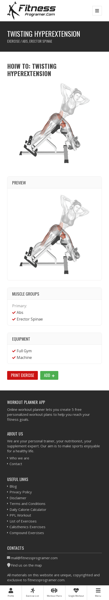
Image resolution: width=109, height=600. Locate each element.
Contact (16, 463)
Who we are (19, 458)
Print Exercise (22, 375)
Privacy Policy (21, 492)
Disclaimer (18, 497)
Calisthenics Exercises (27, 526)
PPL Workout (20, 515)
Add (49, 375)
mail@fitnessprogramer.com (34, 557)
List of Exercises (23, 521)
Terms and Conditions (27, 503)
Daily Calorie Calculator (28, 509)
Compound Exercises (27, 532)
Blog (13, 486)
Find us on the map (26, 565)
